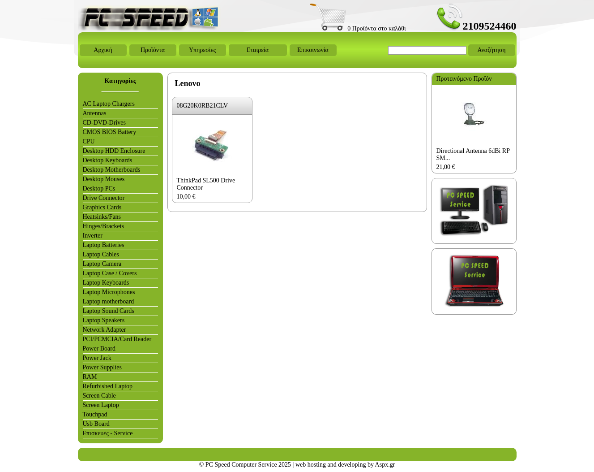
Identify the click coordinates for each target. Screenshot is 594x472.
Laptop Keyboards (106, 282)
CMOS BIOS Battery (110, 132)
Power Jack (97, 358)
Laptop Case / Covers (110, 273)
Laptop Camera (102, 263)
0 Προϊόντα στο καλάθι (358, 28)
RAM (90, 376)
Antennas (95, 113)
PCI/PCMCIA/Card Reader (117, 339)
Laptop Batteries (103, 245)
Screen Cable (99, 395)
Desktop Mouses (104, 179)
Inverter (93, 235)
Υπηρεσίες (202, 50)
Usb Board (96, 423)
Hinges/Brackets (103, 226)
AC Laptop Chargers (109, 103)
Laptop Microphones (109, 292)
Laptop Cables (101, 254)
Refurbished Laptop (108, 386)
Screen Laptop (101, 405)
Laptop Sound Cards (108, 310)
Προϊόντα (153, 50)
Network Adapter (104, 329)
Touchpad (95, 414)
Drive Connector (104, 198)
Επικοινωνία (313, 50)
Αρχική (103, 50)
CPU (89, 141)
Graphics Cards (102, 207)
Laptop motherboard (108, 301)
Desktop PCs (99, 188)
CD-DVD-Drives (104, 122)
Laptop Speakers (104, 320)
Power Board (99, 348)
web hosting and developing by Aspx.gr (345, 464)
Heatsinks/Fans (102, 216)
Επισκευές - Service (108, 433)
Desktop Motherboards (112, 169)
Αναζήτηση (491, 50)
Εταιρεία (258, 50)
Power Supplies (102, 367)
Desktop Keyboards (107, 160)
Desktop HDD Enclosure (114, 150)
